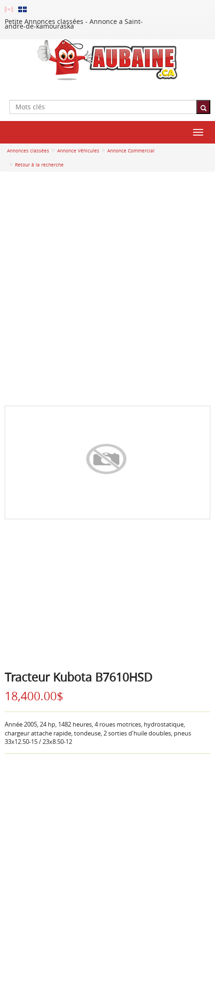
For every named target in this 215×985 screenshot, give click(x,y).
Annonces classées (28, 151)
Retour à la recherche (39, 165)
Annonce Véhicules (78, 151)
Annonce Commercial (131, 151)
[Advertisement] (107, 288)
